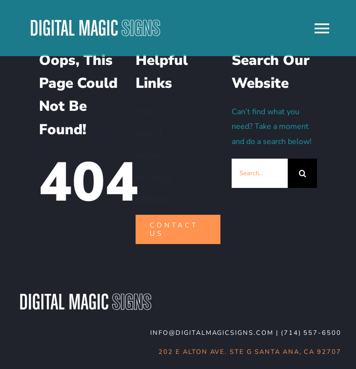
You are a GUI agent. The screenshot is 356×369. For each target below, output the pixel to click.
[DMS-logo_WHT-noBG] (86, 294)
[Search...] (260, 173)
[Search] (302, 173)
